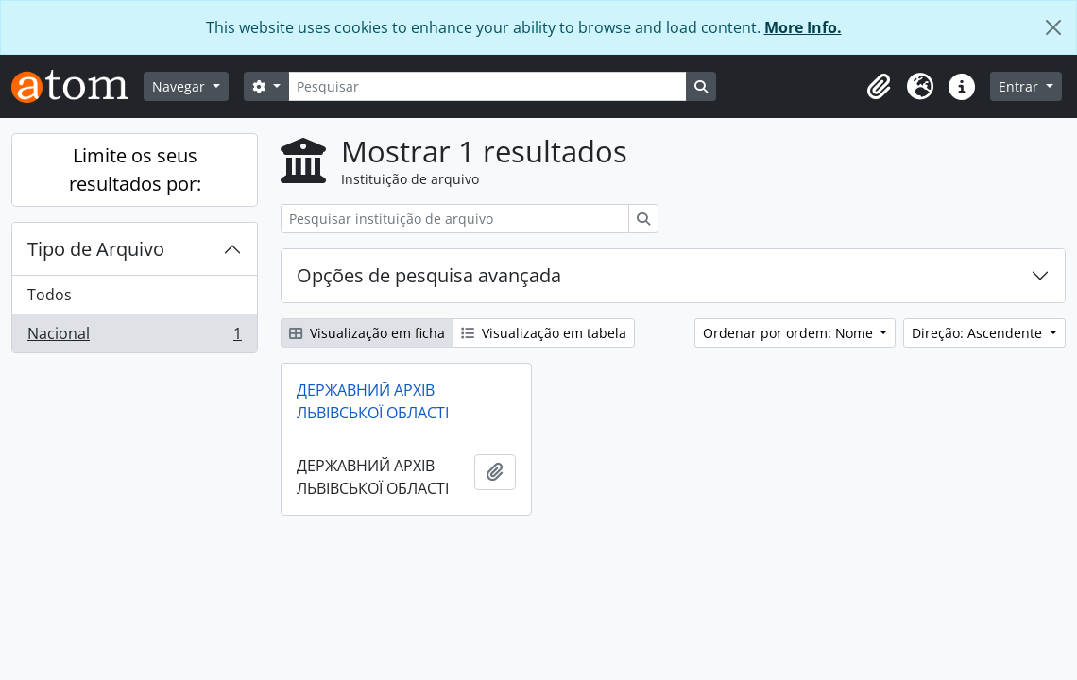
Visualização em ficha (367, 333)
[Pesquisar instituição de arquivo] (455, 218)
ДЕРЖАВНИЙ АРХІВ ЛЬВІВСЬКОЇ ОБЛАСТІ (373, 401)
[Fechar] (1053, 27)
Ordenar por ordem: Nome (790, 333)
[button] (878, 87)
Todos (49, 294)
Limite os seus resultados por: (135, 169)
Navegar (180, 86)
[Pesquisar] (487, 86)
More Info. (803, 27)
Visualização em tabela (543, 333)
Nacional (134, 337)
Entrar (1020, 86)
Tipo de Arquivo (95, 249)
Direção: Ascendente (979, 333)
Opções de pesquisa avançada (429, 275)
